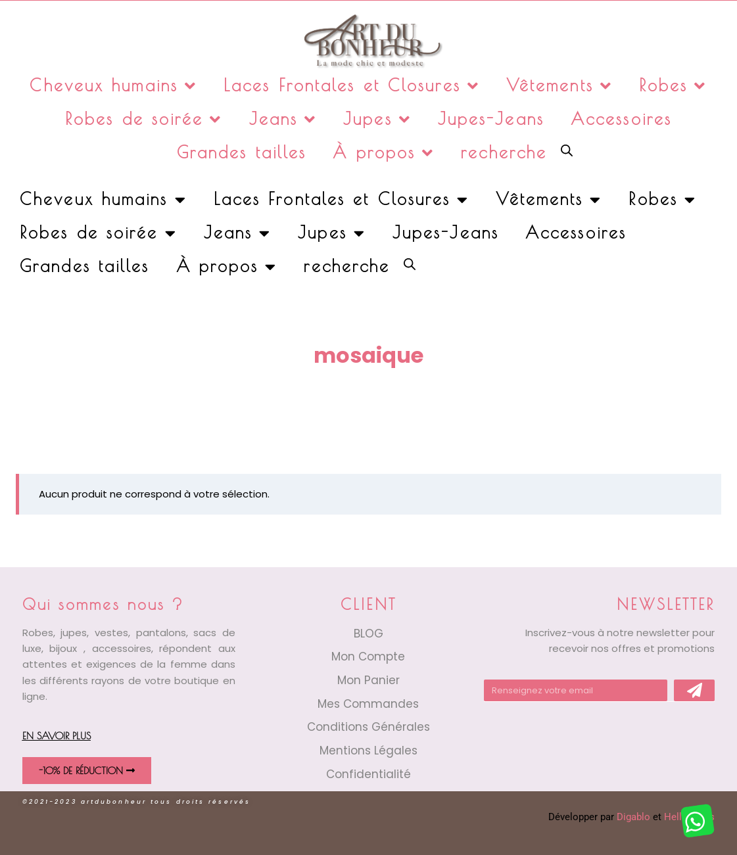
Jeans (283, 119)
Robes (673, 86)
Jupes (377, 119)
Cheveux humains (113, 86)
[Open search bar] (566, 149)
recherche (504, 152)
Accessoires (621, 118)
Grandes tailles (242, 152)
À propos (384, 153)
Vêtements (559, 86)
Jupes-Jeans (491, 118)
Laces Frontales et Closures (352, 86)
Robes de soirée (144, 119)
